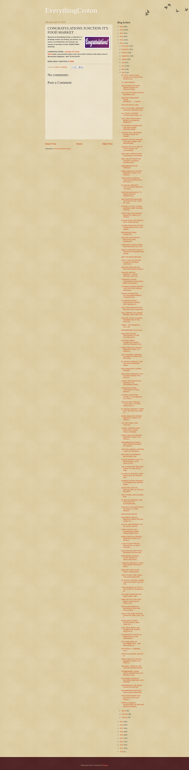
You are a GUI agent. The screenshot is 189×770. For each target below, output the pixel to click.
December (125, 46)
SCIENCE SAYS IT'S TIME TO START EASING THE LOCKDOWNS (131, 148)
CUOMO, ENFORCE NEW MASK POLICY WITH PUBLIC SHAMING (130, 430)
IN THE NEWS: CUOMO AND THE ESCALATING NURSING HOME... (131, 127)
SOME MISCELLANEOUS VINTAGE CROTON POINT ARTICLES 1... (131, 180)
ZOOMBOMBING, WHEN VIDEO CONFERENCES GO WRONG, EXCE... (132, 673)
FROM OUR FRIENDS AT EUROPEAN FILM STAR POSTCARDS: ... (130, 608)
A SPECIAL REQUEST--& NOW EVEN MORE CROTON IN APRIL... (132, 565)
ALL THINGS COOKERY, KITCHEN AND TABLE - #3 (131, 114)
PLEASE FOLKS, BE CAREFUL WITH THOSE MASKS (132, 221)
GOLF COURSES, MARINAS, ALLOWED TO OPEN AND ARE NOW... (131, 356)
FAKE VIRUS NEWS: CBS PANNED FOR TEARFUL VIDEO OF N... (131, 629)
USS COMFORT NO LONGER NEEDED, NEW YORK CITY (132, 314)
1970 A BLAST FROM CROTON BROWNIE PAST (132, 93)
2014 (122, 738)
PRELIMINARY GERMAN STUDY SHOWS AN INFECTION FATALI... (130, 558)
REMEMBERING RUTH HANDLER (129, 167)
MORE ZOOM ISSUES (129, 514)
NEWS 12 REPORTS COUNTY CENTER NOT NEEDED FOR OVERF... (132, 252)
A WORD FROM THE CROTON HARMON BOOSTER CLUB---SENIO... (132, 227)
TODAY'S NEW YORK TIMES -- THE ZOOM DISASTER (132, 576)
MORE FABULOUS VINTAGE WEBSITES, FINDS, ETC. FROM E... (131, 173)
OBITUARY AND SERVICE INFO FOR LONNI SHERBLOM (130, 239)
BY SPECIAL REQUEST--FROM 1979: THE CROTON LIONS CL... (132, 411)
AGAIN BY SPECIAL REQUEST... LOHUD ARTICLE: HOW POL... (130, 274)
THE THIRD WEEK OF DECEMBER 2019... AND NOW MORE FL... (131, 643)
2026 (122, 27)
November (125, 49)
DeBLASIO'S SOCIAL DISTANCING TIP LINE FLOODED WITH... (130, 335)
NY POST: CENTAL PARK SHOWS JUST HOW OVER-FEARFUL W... (132, 77)
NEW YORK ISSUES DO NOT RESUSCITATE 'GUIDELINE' (132, 308)
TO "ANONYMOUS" (128, 82)
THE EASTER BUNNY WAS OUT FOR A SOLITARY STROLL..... (131, 697)
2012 (122, 745)
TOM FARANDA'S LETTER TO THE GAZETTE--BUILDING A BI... (132, 589)
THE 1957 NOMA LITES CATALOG (129, 424)
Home (79, 144)
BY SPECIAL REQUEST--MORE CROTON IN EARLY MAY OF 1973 (132, 582)
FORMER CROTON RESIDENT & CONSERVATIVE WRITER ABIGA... (132, 482)
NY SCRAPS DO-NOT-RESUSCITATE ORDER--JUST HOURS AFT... (131, 302)
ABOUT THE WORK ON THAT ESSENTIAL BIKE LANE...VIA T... (132, 615)
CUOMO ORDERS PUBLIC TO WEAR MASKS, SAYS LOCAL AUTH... (132, 461)
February (125, 714)
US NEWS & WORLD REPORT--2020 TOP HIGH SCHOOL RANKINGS (132, 288)
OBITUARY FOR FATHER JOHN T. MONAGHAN (130, 571)
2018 (122, 725)
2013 (122, 741)
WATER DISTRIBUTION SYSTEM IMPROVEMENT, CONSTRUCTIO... (131, 295)
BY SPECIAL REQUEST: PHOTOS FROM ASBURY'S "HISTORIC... (132, 187)
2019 (122, 722)
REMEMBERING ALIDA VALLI (131, 330)
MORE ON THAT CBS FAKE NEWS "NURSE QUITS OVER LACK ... (131, 601)
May (123, 69)
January (125, 717)
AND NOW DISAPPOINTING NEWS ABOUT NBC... (131, 595)
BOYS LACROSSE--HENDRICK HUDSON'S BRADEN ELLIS (132, 109)
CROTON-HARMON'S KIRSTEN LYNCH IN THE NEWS (132, 450)
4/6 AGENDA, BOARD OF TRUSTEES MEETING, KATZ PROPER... (132, 680)
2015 (122, 735)
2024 (122, 33)
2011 (122, 748)
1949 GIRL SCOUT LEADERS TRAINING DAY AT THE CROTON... (131, 320)
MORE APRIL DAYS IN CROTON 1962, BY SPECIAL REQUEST (132, 489)
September (126, 56)
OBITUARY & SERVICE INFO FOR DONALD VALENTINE (131, 154)
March (124, 711)
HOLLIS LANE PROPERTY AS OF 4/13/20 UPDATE (132, 525)
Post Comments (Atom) (63, 149)
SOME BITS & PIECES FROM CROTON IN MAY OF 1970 (131, 245)
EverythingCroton (71, 10)
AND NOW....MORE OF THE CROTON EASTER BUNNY (131, 667)
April (123, 72)
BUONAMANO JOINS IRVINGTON (128, 233)
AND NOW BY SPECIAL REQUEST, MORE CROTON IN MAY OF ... (132, 519)
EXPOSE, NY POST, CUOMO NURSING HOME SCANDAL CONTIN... (132, 208)
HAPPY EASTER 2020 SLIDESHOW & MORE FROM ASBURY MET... (130, 531)
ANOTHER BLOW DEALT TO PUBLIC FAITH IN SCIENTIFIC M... (131, 194)
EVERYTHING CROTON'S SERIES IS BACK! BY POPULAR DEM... (130, 87)
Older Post (107, 144)
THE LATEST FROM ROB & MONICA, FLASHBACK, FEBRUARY (131, 120)
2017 (122, 728)
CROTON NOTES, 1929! (129, 105)
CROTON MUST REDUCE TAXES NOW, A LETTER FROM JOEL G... (130, 404)
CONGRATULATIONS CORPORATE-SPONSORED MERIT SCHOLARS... (132, 281)
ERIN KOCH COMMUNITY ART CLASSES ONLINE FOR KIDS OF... (132, 376)
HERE (71, 61)
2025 (122, 30)
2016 (122, 732)
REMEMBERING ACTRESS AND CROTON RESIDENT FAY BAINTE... (131, 444)
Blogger (105, 765)
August (124, 59)
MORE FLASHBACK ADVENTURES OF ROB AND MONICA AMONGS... (132, 704)
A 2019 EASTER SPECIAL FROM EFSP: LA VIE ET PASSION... (130, 545)
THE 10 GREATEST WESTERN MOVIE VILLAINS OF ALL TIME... (132, 468)
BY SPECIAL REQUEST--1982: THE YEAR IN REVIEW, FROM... (132, 363)
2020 (122, 43)
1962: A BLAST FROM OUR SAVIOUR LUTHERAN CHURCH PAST (131, 160)
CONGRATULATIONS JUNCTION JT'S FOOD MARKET (130, 390)
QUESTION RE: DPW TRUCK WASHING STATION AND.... (132, 551)
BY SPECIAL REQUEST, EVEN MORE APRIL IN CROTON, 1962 (132, 475)
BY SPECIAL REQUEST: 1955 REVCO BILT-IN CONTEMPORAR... (131, 502)
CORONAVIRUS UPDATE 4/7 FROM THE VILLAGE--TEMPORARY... (131, 636)
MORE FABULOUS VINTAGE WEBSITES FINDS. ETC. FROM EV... (131, 349)
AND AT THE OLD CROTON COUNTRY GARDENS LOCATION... (131, 262)
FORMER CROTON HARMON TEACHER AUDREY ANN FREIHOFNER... (131, 141)
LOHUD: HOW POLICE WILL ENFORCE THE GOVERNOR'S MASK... (131, 382)
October (125, 52)
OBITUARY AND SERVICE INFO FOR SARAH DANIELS (132, 268)
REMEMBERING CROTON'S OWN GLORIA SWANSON (131, 691)
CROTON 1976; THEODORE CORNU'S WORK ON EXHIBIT (131, 134)
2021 (122, 40)
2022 (122, 36)
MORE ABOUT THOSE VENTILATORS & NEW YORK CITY (130, 622)
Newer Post (50, 144)
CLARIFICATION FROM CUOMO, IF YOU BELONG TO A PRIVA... (131, 397)
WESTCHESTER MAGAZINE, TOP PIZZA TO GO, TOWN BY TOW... (131, 201)
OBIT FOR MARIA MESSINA (131, 257)
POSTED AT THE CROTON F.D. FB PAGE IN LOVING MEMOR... (132, 509)
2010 (122, 751)
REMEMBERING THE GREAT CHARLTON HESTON (131, 686)
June (123, 66)
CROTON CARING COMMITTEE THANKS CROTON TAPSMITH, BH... (131, 342)
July (123, 62)
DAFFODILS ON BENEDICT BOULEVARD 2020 (131, 455)
